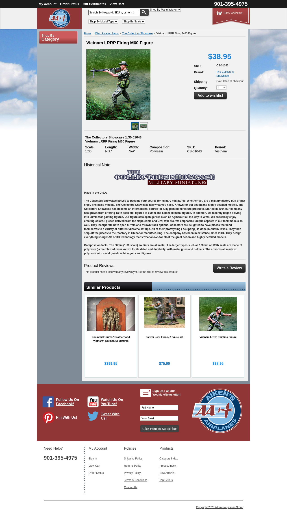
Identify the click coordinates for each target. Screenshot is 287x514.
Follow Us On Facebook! (67, 402)
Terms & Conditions (135, 480)
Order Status (69, 4)
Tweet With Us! (110, 416)
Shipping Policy (133, 458)
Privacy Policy (132, 473)
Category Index (168, 458)
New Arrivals (166, 473)
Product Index (167, 465)
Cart (226, 13)
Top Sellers (166, 480)
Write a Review (229, 268)
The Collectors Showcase (137, 33)
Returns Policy (132, 465)
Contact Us (130, 487)
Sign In (93, 458)
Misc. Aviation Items (107, 33)
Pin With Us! (66, 417)
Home (87, 33)
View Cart (117, 4)
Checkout (236, 13)
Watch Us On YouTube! (112, 402)
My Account (48, 4)
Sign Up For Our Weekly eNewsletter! (166, 392)
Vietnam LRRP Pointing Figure (218, 337)
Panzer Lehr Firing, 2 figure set (164, 337)
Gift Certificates (94, 4)
